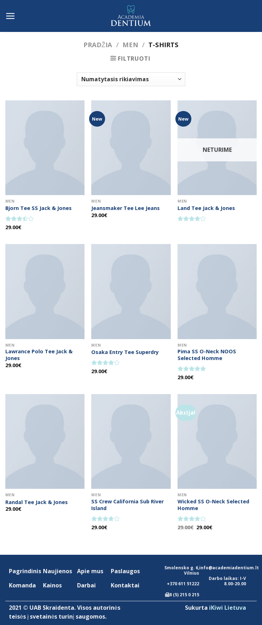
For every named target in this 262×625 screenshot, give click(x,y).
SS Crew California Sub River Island (127, 504)
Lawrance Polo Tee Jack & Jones (38, 354)
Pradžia (97, 44)
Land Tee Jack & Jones (206, 208)
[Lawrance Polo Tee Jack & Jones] (44, 291)
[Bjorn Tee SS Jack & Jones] (44, 147)
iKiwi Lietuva (227, 608)
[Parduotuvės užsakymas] (131, 79)
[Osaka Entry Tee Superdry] (130, 291)
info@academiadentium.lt (229, 568)
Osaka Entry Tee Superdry (125, 352)
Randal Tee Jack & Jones (36, 502)
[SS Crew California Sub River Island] (130, 441)
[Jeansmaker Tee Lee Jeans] (130, 147)
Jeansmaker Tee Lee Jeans (125, 208)
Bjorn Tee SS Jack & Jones (38, 208)
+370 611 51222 (183, 584)
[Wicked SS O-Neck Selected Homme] (217, 441)
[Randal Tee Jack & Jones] (44, 441)
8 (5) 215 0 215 (184, 595)
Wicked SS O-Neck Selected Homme (213, 504)
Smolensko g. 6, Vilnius (181, 570)
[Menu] (10, 16)
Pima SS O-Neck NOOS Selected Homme (207, 354)
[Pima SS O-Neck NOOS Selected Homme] (217, 291)
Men (130, 44)
